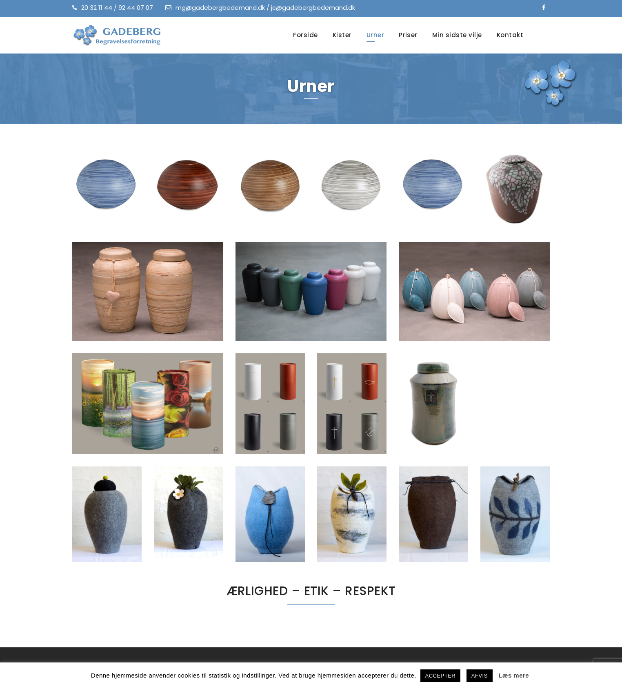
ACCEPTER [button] (440, 676)
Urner (375, 35)
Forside (305, 35)
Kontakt (510, 35)
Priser (408, 35)
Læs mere (513, 675)
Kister (342, 35)
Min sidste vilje (457, 35)
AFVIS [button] (479, 676)
